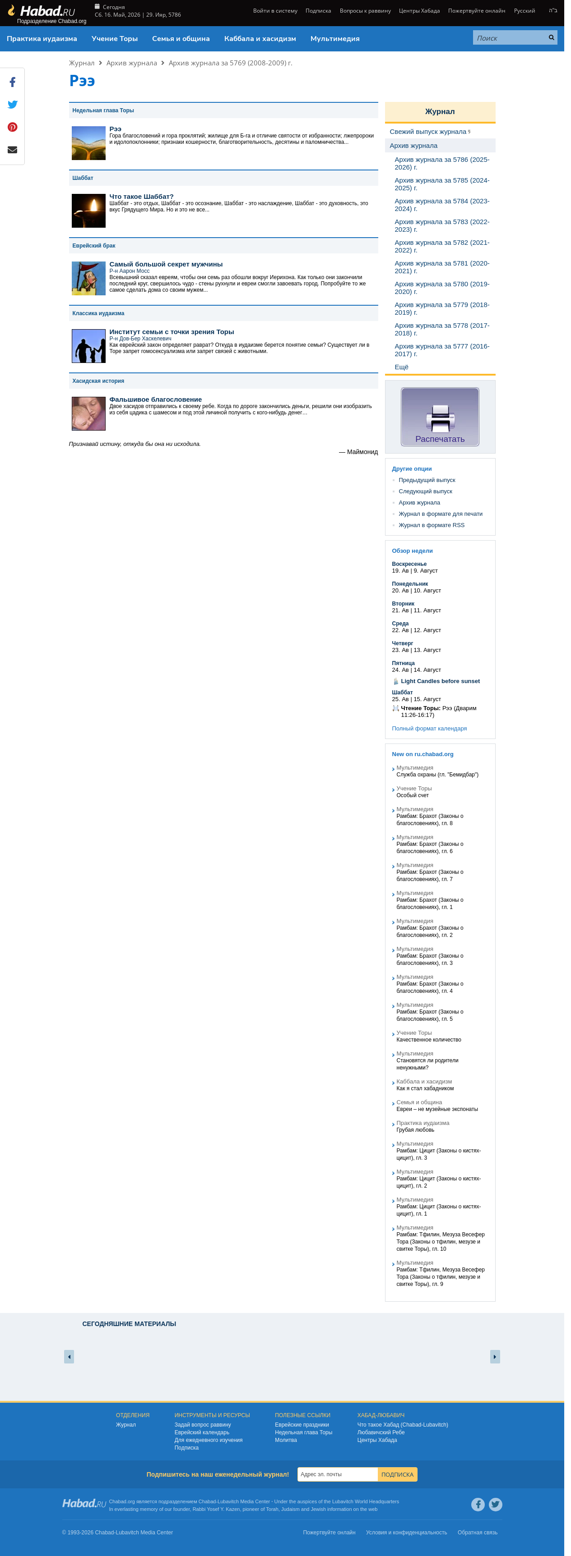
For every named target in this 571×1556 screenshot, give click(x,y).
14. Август (427, 669)
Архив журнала (132, 62)
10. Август (427, 590)
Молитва (286, 1440)
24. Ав (400, 669)
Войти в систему (274, 10)
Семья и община (181, 39)
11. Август (427, 610)
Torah (272, 1509)
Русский (524, 10)
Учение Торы (115, 39)
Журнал (82, 62)
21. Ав (400, 610)
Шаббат (402, 692)
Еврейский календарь (202, 1432)
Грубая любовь (416, 1130)
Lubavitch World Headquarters (365, 1501)
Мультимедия (335, 39)
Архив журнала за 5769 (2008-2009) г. (230, 62)
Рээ (116, 129)
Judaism (290, 1509)
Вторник (403, 604)
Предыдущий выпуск (427, 480)
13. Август (427, 650)
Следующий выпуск (425, 491)
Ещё (402, 367)
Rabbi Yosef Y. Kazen (216, 1509)
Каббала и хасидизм (260, 39)
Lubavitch (228, 1501)
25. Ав (400, 699)
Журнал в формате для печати (441, 513)
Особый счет (413, 795)
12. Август (427, 630)
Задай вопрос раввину (203, 1425)
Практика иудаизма (42, 39)
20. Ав (400, 590)
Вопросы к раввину (365, 10)
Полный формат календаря (429, 728)
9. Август (425, 570)
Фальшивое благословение (156, 399)
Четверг (402, 643)
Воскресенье (409, 564)
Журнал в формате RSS (432, 525)
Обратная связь (477, 1532)
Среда (400, 623)
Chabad (207, 1501)
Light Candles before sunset (440, 681)
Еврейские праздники (302, 1425)
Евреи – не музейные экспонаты (437, 1109)
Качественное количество (429, 1040)
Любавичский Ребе (381, 1432)
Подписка (318, 10)
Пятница (403, 663)
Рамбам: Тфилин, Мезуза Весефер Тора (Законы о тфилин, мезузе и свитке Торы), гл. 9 (441, 1277)
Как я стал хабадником (425, 1088)
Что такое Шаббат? (142, 196)
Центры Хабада (419, 10)
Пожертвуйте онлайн (477, 10)
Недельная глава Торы (303, 1432)
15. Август (427, 699)
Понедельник (410, 584)
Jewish (318, 1509)
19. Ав (400, 570)
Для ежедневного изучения (209, 1440)
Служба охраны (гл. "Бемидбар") (438, 774)
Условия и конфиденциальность (406, 1532)
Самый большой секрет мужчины (166, 264)
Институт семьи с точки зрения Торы (172, 331)
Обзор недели (412, 550)
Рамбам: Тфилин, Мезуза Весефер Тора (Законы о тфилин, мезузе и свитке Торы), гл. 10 (441, 1241)
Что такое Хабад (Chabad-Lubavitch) (402, 1425)
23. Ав (400, 650)
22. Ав (400, 630)
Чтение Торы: (421, 708)
